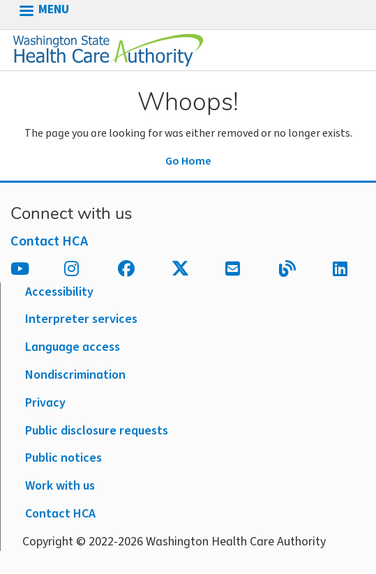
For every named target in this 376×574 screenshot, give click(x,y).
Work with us (60, 485)
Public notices (63, 458)
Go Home (188, 161)
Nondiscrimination (75, 375)
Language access (72, 347)
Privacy (45, 402)
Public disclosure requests (96, 430)
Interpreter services (81, 319)
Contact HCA (49, 241)
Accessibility (59, 292)
